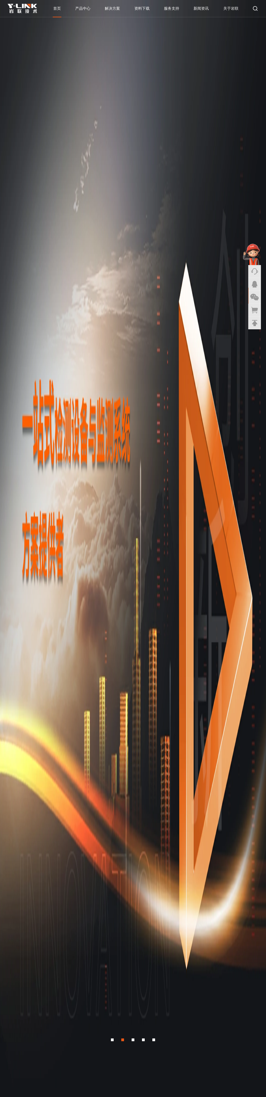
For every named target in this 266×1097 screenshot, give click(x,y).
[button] (111, 142)
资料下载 (142, 8)
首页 (57, 8)
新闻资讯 (201, 8)
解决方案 (112, 8)
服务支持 (171, 8)
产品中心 (82, 8)
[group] (133, 76)
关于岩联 (231, 8)
